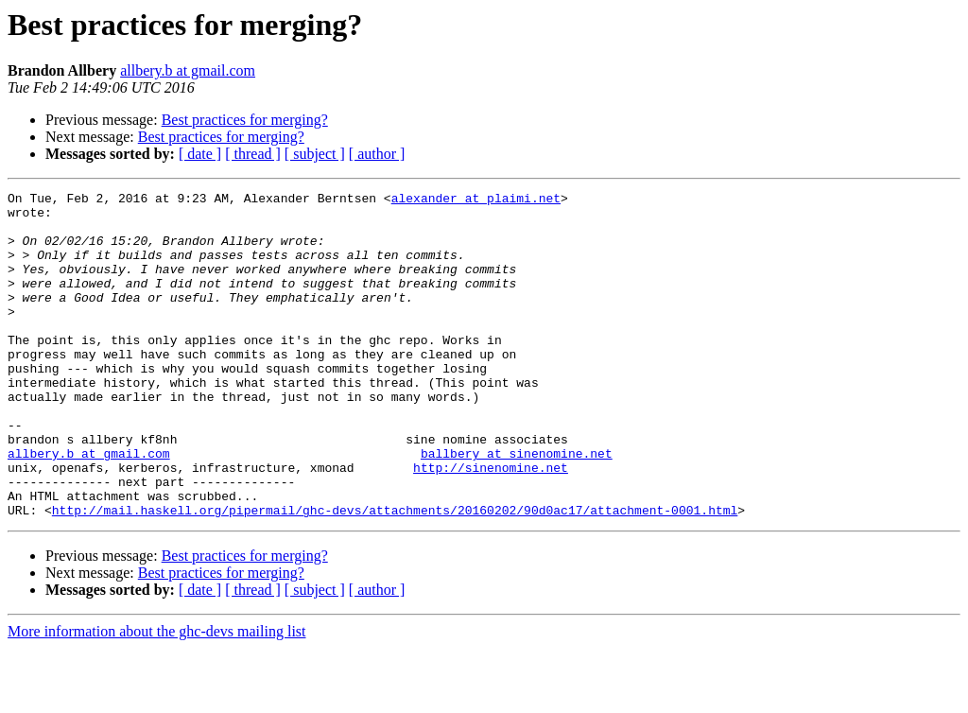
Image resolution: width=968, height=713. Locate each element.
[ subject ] (315, 154)
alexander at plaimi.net (476, 200)
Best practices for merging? (245, 120)
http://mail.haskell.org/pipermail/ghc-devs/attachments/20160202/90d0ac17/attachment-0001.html (394, 574)
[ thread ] (253, 154)
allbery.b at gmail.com (187, 70)
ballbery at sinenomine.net (517, 506)
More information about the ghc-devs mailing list (157, 696)
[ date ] (200, 154)
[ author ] (377, 154)
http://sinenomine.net (490, 523)
